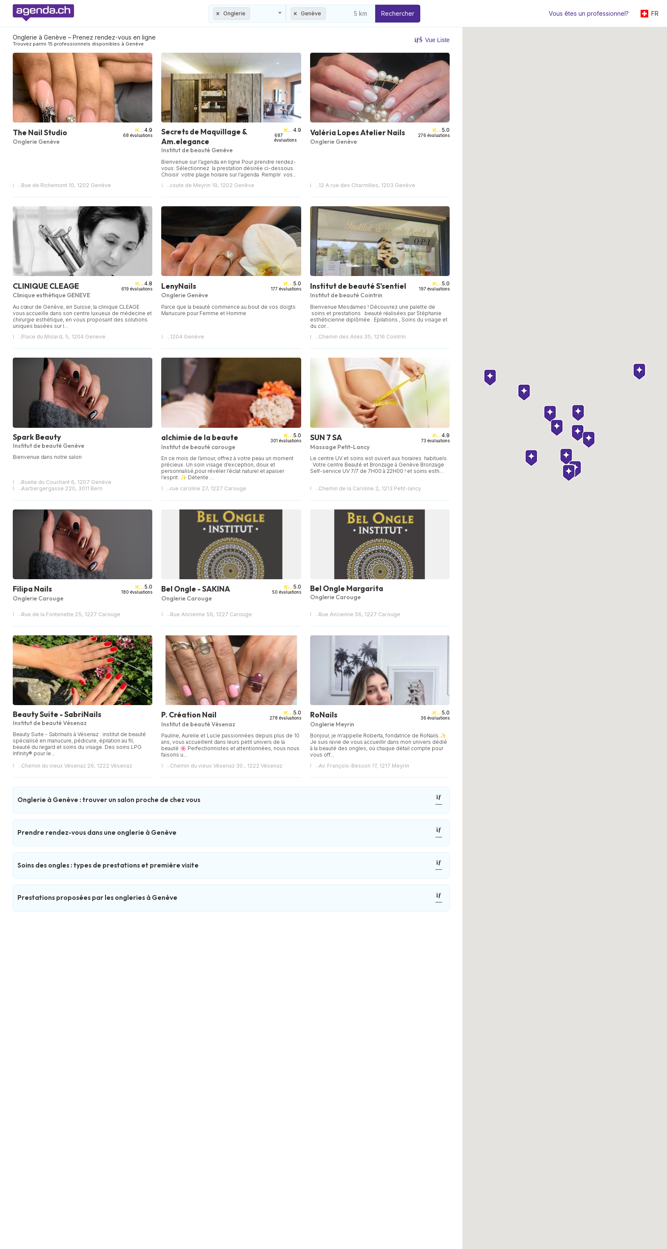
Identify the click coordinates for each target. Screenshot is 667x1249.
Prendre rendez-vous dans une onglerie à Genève (230, 832)
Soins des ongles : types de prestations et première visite (230, 865)
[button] (556, 638)
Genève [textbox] (311, 13)
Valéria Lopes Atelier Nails (357, 132)
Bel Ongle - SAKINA (195, 589)
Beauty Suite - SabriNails (57, 714)
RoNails (323, 715)
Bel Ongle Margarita (346, 588)
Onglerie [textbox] (234, 13)
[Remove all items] (218, 13)
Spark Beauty (37, 437)
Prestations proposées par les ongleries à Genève (230, 897)
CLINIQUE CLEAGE (46, 286)
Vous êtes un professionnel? (589, 13)
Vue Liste (432, 40)
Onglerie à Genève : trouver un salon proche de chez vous (230, 800)
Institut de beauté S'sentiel (358, 286)
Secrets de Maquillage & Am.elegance (204, 136)
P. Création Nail (189, 715)
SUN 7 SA (326, 437)
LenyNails (178, 286)
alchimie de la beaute (199, 437)
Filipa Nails (32, 589)
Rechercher (397, 13)
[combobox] (247, 14)
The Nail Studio (40, 132)
